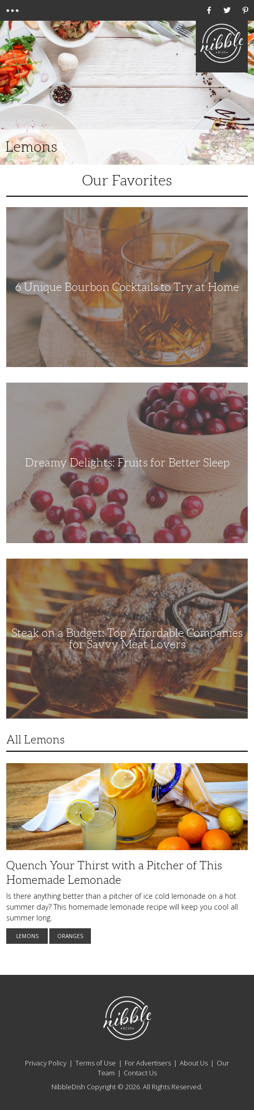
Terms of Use (95, 1063)
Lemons (27, 936)
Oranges (70, 936)
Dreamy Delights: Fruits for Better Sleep (127, 462)
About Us (194, 1063)
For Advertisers (148, 1063)
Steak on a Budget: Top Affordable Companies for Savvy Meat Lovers (127, 638)
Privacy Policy (45, 1063)
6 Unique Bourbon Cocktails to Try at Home (127, 287)
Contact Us (140, 1072)
